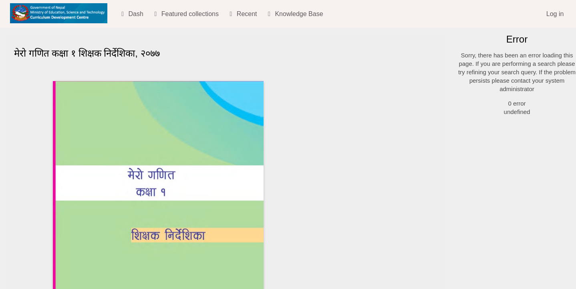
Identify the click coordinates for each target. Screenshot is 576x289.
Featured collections (185, 13)
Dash (131, 13)
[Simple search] (514, 60)
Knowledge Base (294, 13)
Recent (242, 13)
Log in (555, 13)
